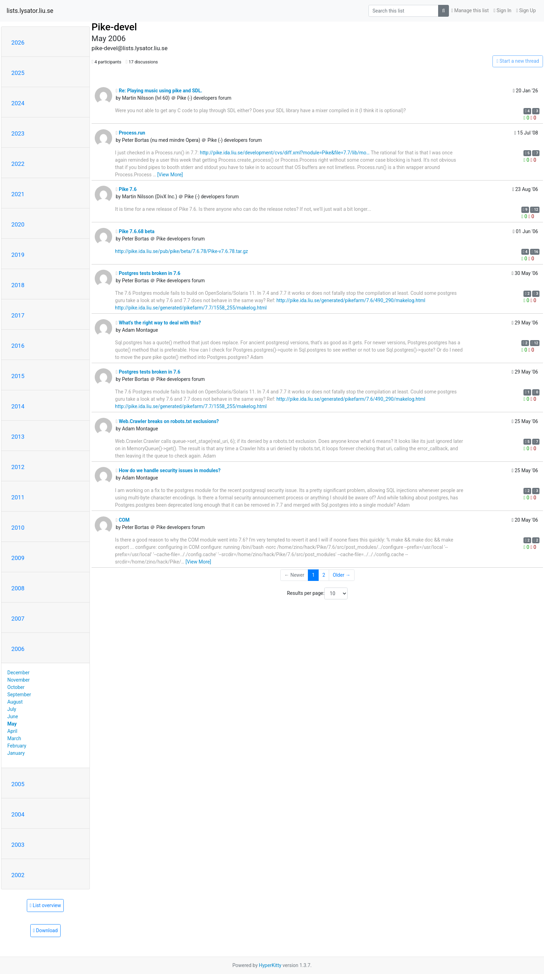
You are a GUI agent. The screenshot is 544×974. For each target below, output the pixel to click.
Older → (342, 575)
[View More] (170, 174)
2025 (18, 72)
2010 (18, 527)
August (15, 702)
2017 (18, 315)
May (12, 724)
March (14, 738)
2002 (18, 875)
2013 (18, 436)
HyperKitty (270, 965)
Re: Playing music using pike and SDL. (159, 90)
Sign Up (526, 10)
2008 (18, 588)
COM (123, 520)
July (11, 709)
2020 (18, 224)
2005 (18, 784)
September (19, 694)
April (12, 731)
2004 (18, 814)
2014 (18, 406)
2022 (18, 163)
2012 (18, 466)
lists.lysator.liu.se (30, 10)
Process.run (130, 133)
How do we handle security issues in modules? (168, 470)
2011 (18, 497)
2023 (18, 133)
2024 (18, 103)
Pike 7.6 (126, 189)
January (16, 753)
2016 (18, 345)
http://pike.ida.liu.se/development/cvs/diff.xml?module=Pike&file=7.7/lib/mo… (285, 152)
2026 (18, 42)
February (16, 746)
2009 (18, 557)
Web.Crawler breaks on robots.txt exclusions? (167, 421)
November (18, 680)
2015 (18, 376)
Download (45, 930)
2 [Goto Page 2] (323, 575)
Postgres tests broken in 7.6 (148, 273)
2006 (18, 648)
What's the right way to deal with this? (158, 322)
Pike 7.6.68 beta (135, 231)
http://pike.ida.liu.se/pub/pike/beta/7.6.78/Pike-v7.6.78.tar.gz (181, 251)
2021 (18, 194)
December (18, 672)
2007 (18, 618)
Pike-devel (114, 27)
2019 (18, 254)
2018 (18, 285)
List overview (45, 905)
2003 (18, 844)
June (12, 716)
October (15, 687)
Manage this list (470, 10)
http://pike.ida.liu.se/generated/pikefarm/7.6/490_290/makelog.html (351, 300)
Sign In (502, 10)
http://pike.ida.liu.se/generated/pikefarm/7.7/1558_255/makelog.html (190, 307)
